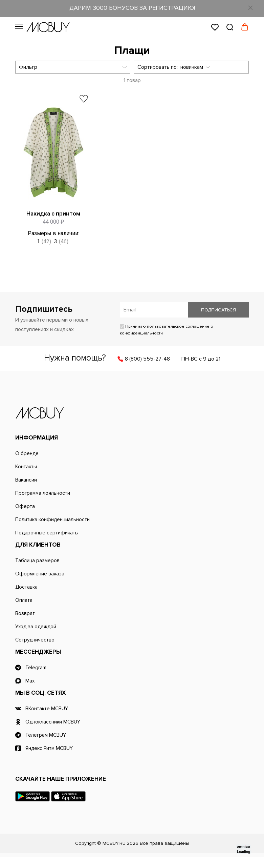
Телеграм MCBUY (45, 735)
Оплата (23, 600)
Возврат (25, 613)
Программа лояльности (42, 493)
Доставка (26, 587)
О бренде (27, 453)
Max (30, 681)
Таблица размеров (37, 560)
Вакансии (26, 480)
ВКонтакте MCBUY (46, 709)
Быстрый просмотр (88, 200)
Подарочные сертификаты (47, 533)
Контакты (26, 467)
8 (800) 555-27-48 (147, 358)
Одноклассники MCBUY (52, 722)
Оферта (25, 506)
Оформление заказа (39, 574)
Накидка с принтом (53, 213)
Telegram (35, 668)
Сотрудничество (34, 640)
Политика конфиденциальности (52, 519)
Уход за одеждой (35, 627)
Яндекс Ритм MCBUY (49, 748)
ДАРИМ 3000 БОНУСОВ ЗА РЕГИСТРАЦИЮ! (132, 8)
